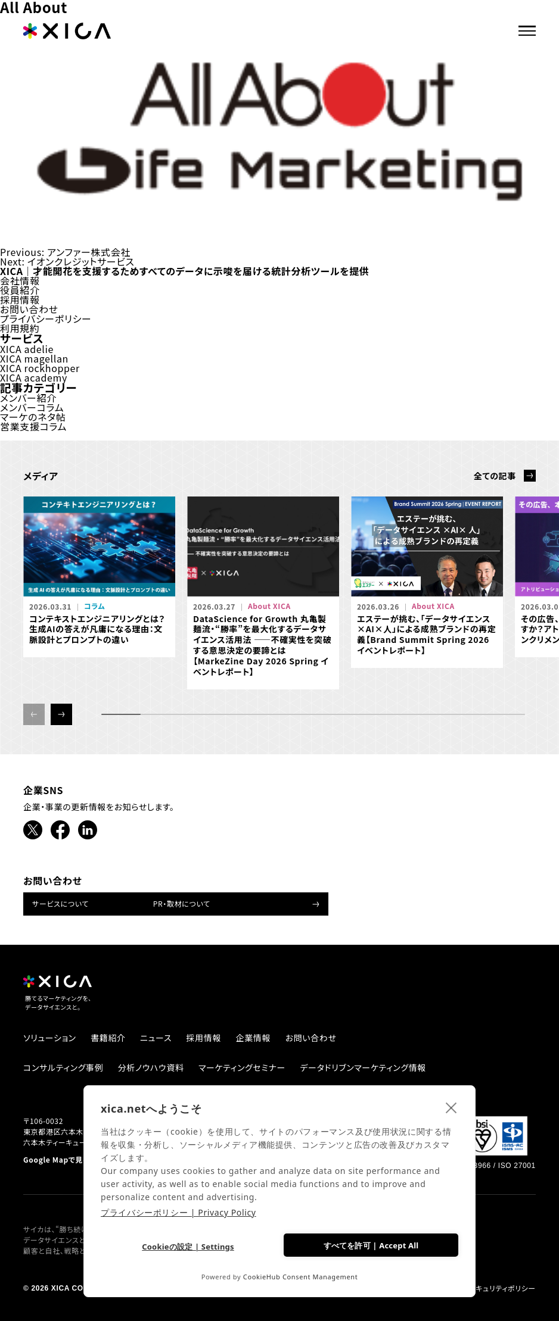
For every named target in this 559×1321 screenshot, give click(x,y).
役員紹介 (20, 290)
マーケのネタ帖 (33, 417)
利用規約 (20, 328)
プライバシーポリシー (46, 318)
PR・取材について (181, 903)
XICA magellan (34, 358)
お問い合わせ (29, 309)
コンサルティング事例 (63, 1067)
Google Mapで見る (56, 1160)
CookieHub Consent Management (300, 1276)
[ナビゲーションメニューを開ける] (532, 29)
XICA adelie (27, 349)
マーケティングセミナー (241, 1067)
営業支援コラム (33, 426)
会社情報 (20, 280)
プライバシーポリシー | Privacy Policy (178, 1212)
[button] (61, 714)
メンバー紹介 (28, 398)
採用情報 (20, 299)
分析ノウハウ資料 (151, 1067)
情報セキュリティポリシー (495, 1288)
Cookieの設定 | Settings (188, 1246)
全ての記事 (495, 476)
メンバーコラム (32, 407)
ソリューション (49, 1037)
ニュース (156, 1037)
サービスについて (60, 903)
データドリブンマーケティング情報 (363, 1067)
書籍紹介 (108, 1037)
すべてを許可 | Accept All (371, 1245)
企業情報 (253, 1037)
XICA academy (33, 377)
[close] (451, 1107)
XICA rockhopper (40, 368)
